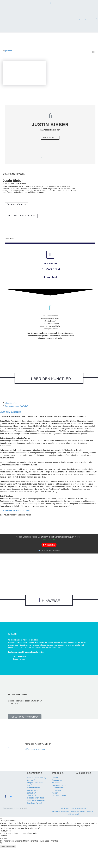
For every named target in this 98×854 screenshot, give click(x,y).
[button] (24, 722)
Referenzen (80, 19)
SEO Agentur (86, 19)
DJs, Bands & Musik (74, 19)
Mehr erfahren (49, 542)
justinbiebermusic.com (21, 662)
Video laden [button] (50, 548)
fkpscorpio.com (19, 665)
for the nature (91, 19)
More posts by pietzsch (35, 755)
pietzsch (8, 51)
